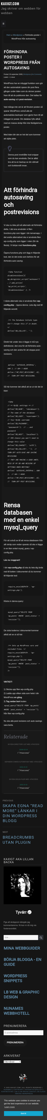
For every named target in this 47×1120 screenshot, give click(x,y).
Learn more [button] (9, 1107)
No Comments (37, 74)
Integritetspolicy (33, 1089)
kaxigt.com (10, 3)
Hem (9, 35)
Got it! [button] (23, 1113)
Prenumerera (15, 1042)
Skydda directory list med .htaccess (23, 744)
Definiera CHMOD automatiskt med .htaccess (23, 762)
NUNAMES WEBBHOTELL (16, 1011)
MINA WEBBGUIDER (22, 948)
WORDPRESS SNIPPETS (15, 978)
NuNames (8, 1089)
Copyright (18, 1089)
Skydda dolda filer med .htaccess (23, 779)
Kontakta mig (7, 1091)
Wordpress (18, 35)
